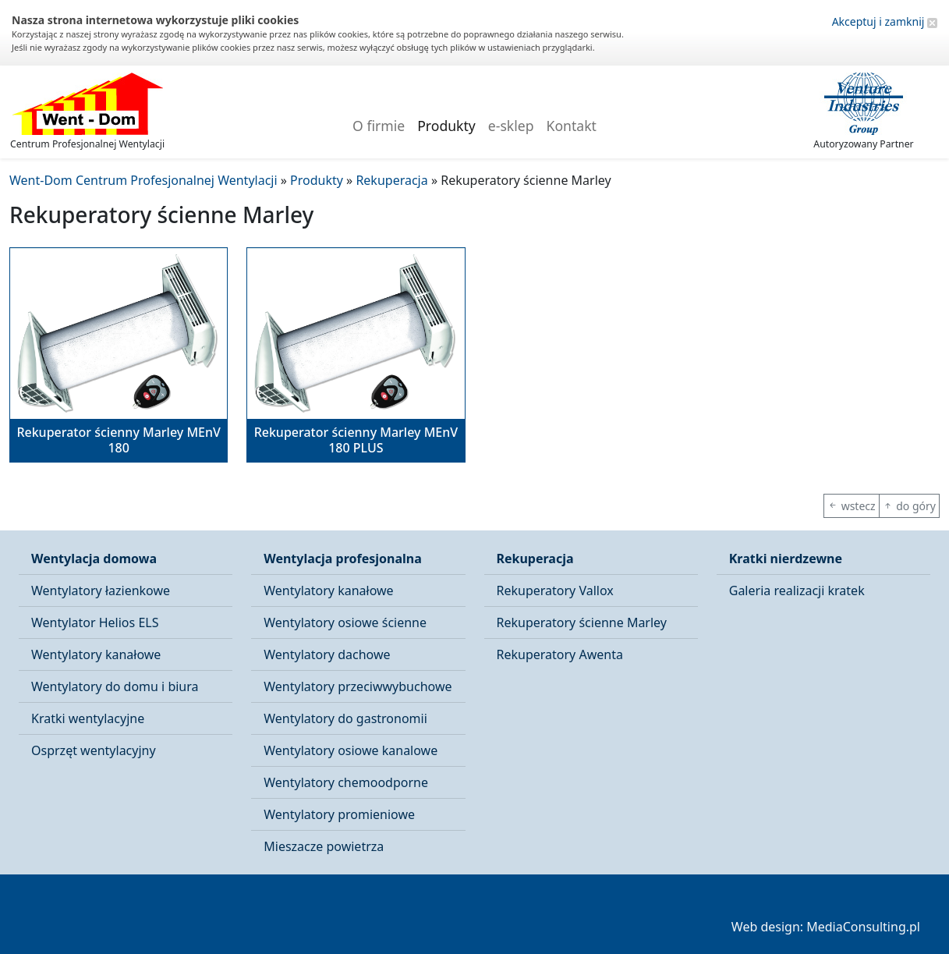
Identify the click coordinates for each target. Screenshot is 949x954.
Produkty (446, 125)
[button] (118, 355)
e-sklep (511, 125)
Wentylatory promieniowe (339, 814)
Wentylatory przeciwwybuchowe (357, 686)
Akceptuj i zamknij (884, 21)
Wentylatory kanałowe (96, 654)
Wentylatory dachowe (327, 654)
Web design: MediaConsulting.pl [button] (825, 926)
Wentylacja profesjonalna (343, 558)
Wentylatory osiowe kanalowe (350, 750)
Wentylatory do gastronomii (345, 718)
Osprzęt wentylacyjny (93, 750)
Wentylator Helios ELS (94, 622)
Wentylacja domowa (94, 558)
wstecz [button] (851, 505)
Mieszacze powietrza (324, 846)
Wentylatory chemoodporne (346, 782)
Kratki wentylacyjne (87, 718)
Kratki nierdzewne (785, 558)
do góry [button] (909, 505)
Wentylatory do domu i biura (115, 686)
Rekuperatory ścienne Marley (582, 622)
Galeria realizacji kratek (797, 590)
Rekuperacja (535, 558)
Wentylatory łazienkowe (100, 590)
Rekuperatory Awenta (560, 654)
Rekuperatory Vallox (555, 590)
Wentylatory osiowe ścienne (345, 622)
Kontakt (572, 125)
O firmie (378, 125)
